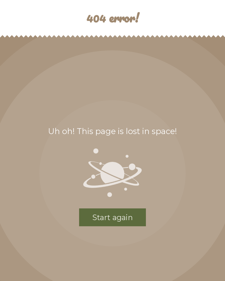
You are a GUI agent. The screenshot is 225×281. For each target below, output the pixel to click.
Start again (112, 217)
